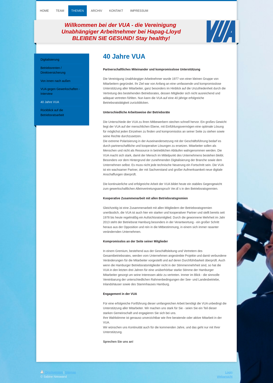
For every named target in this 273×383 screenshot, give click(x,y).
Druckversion (52, 372)
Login (228, 372)
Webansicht (224, 376)
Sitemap (70, 372)
